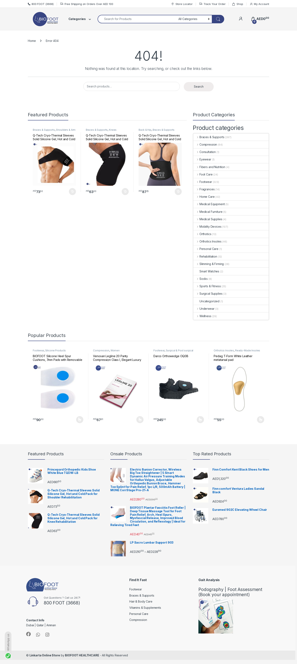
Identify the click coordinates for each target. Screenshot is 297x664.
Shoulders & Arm (65, 129)
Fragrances (203, 189)
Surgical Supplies (207, 293)
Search (199, 86)
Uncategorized (206, 301)
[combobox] (137, 19)
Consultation (204, 152)
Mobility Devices (207, 226)
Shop (237, 4)
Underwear (203, 308)
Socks (200, 278)
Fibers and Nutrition (209, 167)
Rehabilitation (205, 256)
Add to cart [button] (72, 191)
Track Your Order (212, 4)
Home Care (204, 196)
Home (32, 40)
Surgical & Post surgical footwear (173, 352)
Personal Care (205, 249)
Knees (113, 129)
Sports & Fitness (207, 286)
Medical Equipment (209, 204)
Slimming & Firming (208, 264)
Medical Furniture (207, 211)
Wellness (202, 316)
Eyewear (202, 159)
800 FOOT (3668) (41, 4)
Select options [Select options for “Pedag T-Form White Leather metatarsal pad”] (260, 419)
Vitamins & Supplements (145, 607)
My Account (259, 4)
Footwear (202, 182)
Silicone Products (55, 350)
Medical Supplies (207, 219)
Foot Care (203, 174)
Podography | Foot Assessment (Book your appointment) (230, 592)
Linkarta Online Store (44, 655)
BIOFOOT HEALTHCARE (82, 655)
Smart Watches (206, 271)
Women (115, 350)
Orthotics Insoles (207, 241)
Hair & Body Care (140, 601)
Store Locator (182, 4)
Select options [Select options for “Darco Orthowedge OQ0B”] (200, 419)
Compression (205, 144)
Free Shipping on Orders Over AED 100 (86, 4)
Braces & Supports (44, 129)
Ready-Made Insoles (247, 350)
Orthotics (202, 234)
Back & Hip (145, 129)
